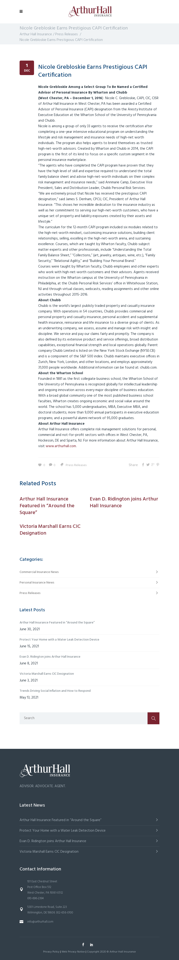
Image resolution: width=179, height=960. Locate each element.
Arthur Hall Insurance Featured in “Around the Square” (57, 622)
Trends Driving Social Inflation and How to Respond (55, 691)
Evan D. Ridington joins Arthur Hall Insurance (50, 656)
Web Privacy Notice (73, 951)
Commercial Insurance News (39, 572)
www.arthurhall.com (61, 446)
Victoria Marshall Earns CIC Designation (47, 674)
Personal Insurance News (37, 582)
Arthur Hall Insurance (36, 34)
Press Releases (66, 34)
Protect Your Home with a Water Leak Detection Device (59, 639)
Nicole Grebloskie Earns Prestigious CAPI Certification (92, 71)
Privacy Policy (51, 951)
